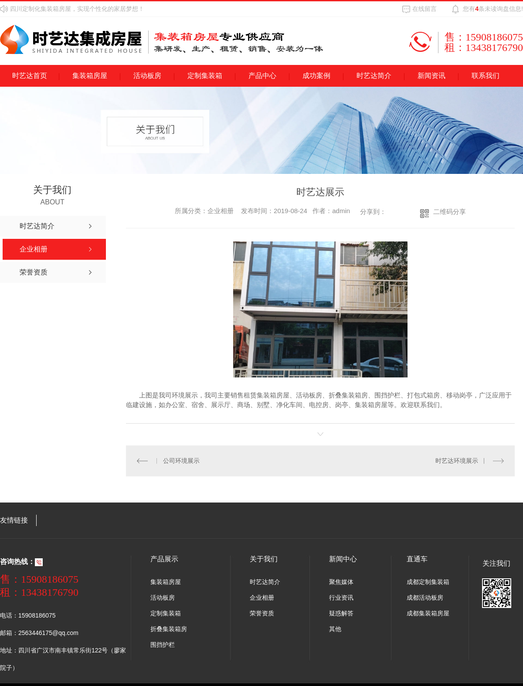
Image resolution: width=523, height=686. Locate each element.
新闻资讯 (431, 75)
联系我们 (485, 75)
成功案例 (316, 75)
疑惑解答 (341, 613)
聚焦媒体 (341, 581)
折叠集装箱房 (168, 628)
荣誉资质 (262, 613)
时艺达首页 (29, 75)
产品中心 (262, 75)
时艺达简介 (374, 75)
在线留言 (424, 8)
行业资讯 (341, 597)
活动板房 (147, 75)
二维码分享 (449, 211)
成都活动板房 (425, 597)
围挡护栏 (162, 644)
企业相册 (262, 597)
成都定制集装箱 (428, 581)
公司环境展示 (181, 460)
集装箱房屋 (89, 75)
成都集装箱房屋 (428, 613)
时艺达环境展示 (456, 460)
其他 (335, 628)
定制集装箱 (204, 75)
